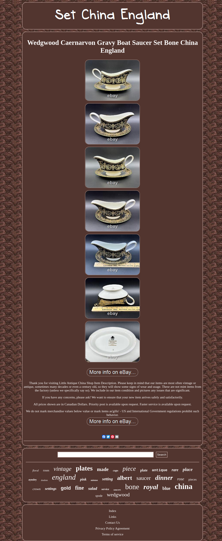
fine (79, 488)
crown (37, 489)
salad (92, 488)
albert (124, 478)
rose (180, 479)
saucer (143, 478)
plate (144, 470)
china (184, 486)
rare (175, 470)
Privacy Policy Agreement (112, 528)
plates (84, 468)
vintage (62, 468)
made (103, 469)
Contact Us (112, 522)
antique (159, 470)
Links (112, 516)
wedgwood (118, 494)
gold (66, 488)
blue (166, 488)
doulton (44, 480)
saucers (117, 489)
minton (94, 480)
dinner (164, 477)
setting (107, 479)
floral (36, 470)
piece (129, 468)
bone (132, 487)
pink (83, 479)
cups (115, 470)
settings (50, 489)
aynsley (32, 479)
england (64, 477)
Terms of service (112, 534)
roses (46, 470)
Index (112, 511)
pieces (192, 479)
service (105, 489)
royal (151, 487)
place (188, 469)
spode (99, 495)
